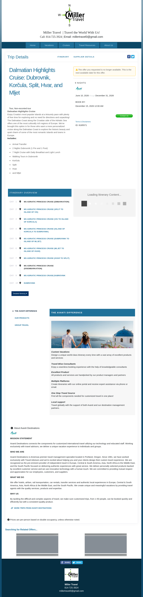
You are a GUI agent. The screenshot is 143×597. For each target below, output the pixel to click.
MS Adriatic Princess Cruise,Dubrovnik (44, 275)
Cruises (66, 45)
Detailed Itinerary (20, 294)
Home (32, 45)
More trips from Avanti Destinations (31, 508)
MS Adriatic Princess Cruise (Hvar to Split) (47, 258)
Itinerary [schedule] (63, 57)
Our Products (22, 318)
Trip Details (17, 57)
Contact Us (124, 116)
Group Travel (22, 325)
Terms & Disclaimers (83, 122)
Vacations (49, 45)
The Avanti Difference (26, 311)
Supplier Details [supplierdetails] (84, 57)
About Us (108, 45)
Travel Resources (87, 45)
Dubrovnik (29, 283)
